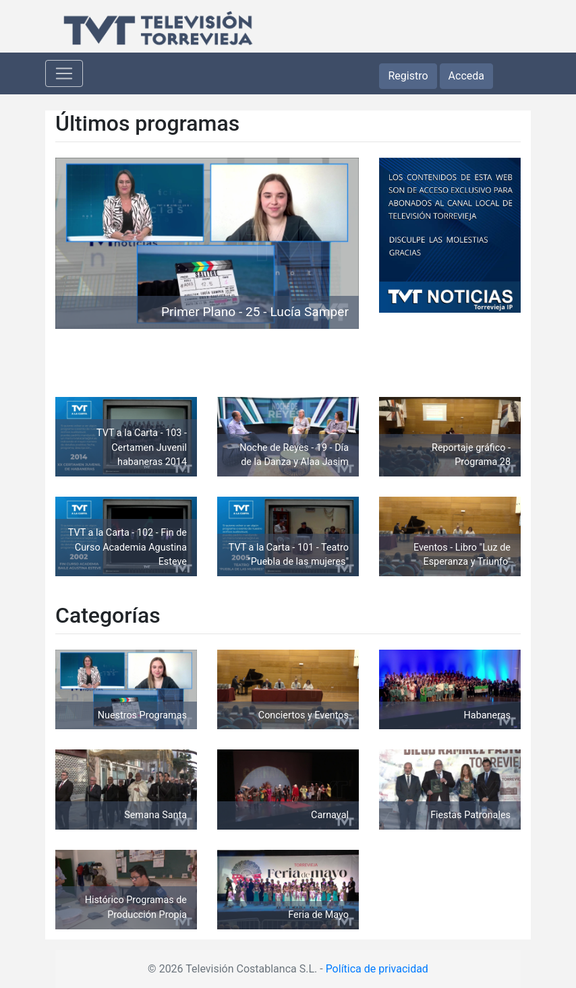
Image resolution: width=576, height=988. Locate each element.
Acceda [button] (466, 75)
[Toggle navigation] (64, 73)
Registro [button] (408, 75)
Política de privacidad (377, 968)
